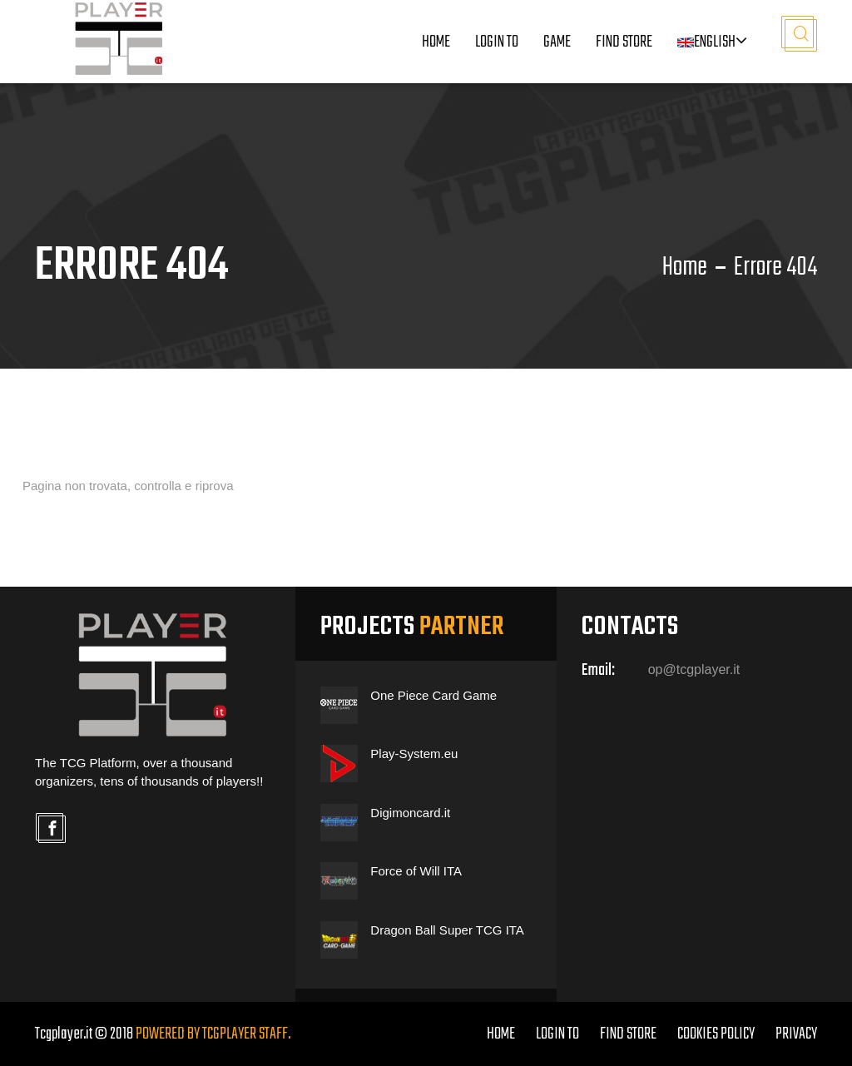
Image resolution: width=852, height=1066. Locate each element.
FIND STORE (628, 1034)
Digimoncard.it (410, 813)
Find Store (624, 42)
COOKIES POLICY (716, 1034)
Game (557, 42)
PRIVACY (796, 1034)
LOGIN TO (496, 42)
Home (436, 42)
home (501, 1034)
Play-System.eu (414, 753)
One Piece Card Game (433, 695)
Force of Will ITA (416, 871)
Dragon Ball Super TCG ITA (447, 930)
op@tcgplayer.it (694, 669)
